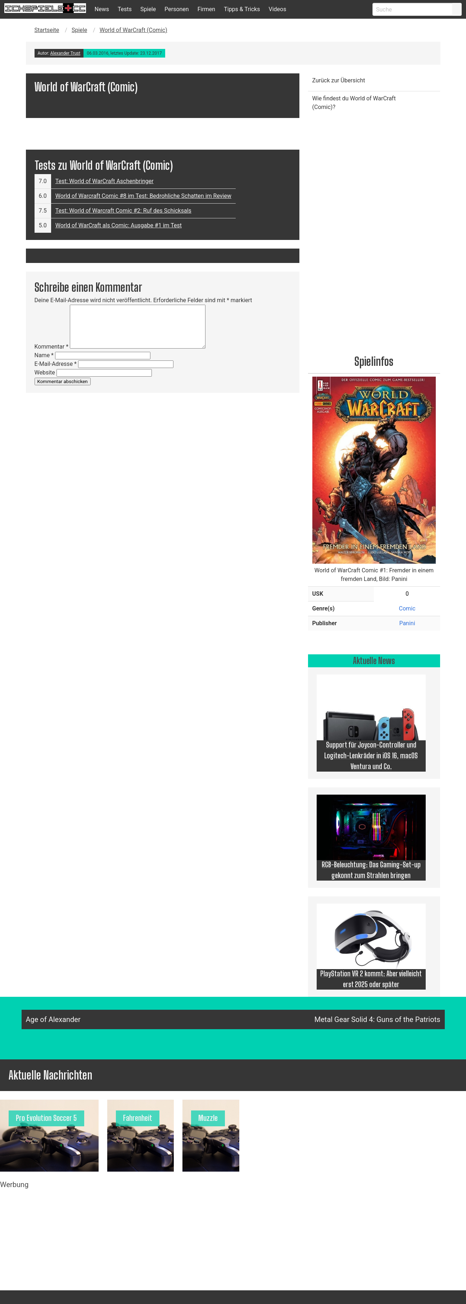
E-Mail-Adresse (56, 363)
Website (45, 372)
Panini (407, 623)
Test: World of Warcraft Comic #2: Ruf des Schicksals (123, 210)
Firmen (207, 9)
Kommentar (52, 346)
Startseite (47, 30)
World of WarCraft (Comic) (133, 30)
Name (44, 355)
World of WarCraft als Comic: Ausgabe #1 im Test (118, 225)
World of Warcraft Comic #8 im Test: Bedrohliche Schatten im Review (143, 195)
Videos (277, 9)
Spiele (148, 9)
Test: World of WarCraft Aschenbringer (104, 181)
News (102, 9)
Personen (176, 9)
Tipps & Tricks (242, 9)
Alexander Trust (65, 53)
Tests (125, 9)
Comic (407, 608)
